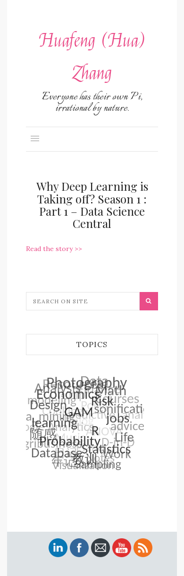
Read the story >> (54, 248)
